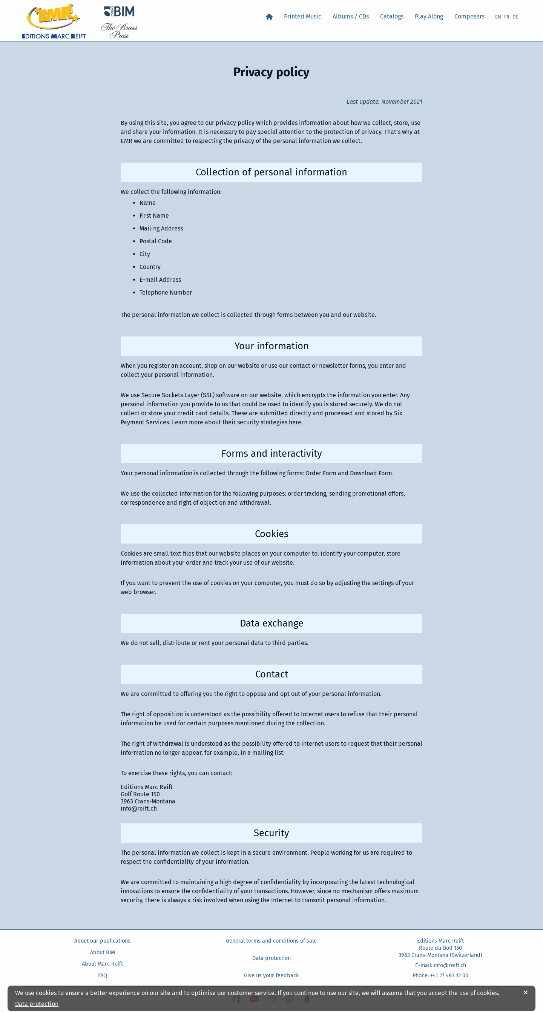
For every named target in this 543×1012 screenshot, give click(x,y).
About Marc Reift (102, 964)
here (295, 422)
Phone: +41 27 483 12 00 (440, 975)
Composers (469, 16)
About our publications (102, 941)
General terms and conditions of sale (271, 941)
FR (506, 17)
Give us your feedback (271, 975)
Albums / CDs (351, 16)
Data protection (271, 958)
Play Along (429, 16)
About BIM (102, 952)
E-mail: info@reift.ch (440, 965)
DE (515, 17)
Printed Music (302, 16)
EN (498, 17)
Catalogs (391, 16)
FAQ (102, 975)
